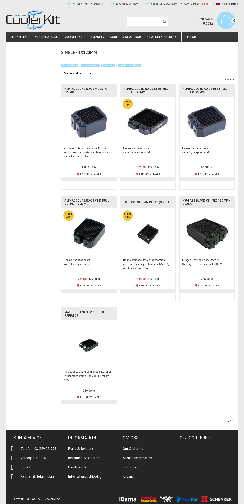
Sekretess (130, 467)
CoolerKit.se (69, 65)
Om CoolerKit (133, 448)
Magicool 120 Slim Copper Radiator (84, 313)
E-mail (25, 467)
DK (205, 4)
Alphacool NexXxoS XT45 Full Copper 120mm (86, 202)
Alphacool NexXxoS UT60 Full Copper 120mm (205, 90)
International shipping (84, 476)
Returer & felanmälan (37, 476)
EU (234, 4)
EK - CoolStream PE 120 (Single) (147, 202)
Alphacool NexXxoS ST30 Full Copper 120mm (146, 90)
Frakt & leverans (81, 448)
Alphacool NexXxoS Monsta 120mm (85, 90)
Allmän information (137, 458)
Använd (128, 476)
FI (212, 4)
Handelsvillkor (79, 467)
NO (219, 4)
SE (227, 4)
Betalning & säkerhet (84, 458)
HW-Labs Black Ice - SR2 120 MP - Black (206, 202)
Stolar (190, 37)
